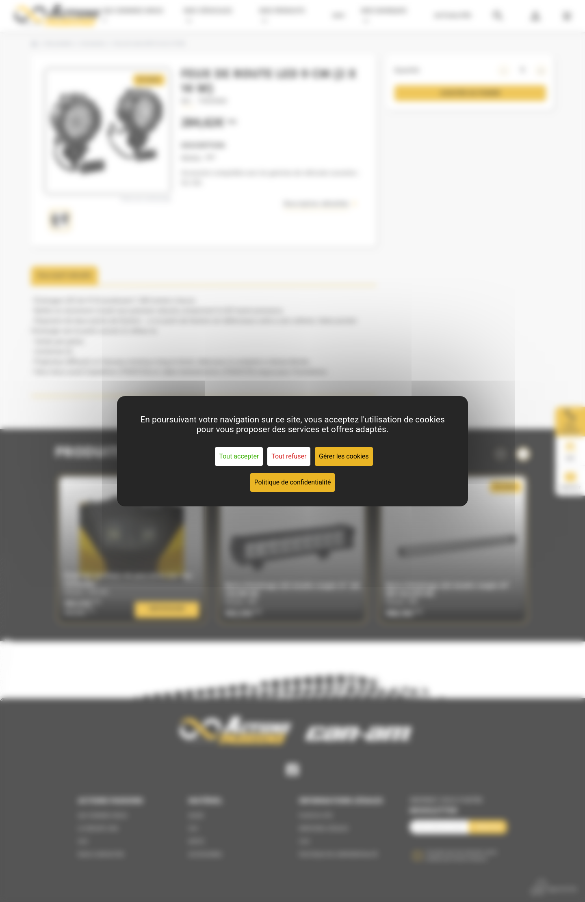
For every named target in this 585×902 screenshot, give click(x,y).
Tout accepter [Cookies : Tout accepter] (239, 456)
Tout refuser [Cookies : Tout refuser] (288, 456)
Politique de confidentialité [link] (292, 482)
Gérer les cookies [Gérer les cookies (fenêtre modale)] (344, 456)
